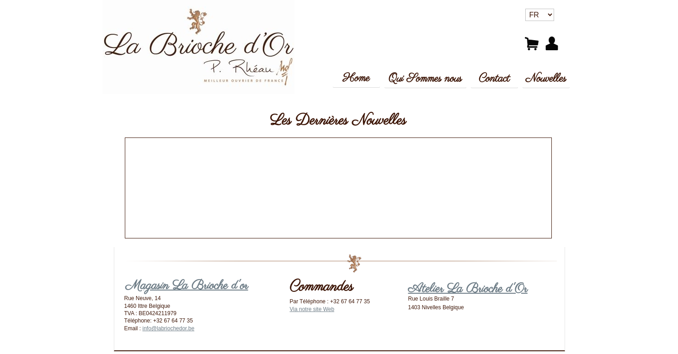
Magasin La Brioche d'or (187, 285)
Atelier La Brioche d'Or (468, 288)
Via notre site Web (312, 309)
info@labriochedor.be (169, 328)
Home (356, 78)
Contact (494, 78)
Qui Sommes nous (425, 78)
